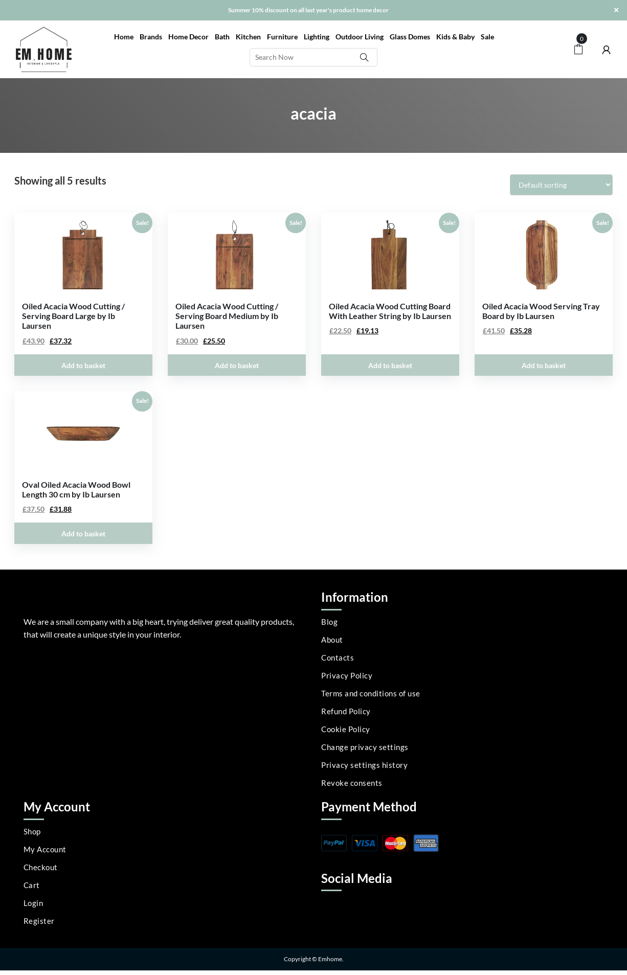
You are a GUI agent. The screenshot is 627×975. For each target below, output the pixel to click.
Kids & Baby (455, 36)
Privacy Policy (346, 675)
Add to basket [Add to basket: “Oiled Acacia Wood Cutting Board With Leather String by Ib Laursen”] (390, 365)
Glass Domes (410, 36)
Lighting (316, 36)
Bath (222, 36)
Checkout (41, 867)
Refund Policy (346, 711)
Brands (151, 36)
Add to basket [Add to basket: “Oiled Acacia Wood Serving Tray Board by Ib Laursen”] (544, 365)
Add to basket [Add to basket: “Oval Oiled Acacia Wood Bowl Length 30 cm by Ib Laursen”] (83, 533)
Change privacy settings (365, 747)
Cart (32, 885)
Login (33, 903)
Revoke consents (352, 782)
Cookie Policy (345, 729)
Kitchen (248, 36)
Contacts (337, 657)
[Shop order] (561, 184)
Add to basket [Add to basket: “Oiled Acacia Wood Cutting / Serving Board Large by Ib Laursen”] (83, 365)
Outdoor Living (359, 36)
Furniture (282, 36)
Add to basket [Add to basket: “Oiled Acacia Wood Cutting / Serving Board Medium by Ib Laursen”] (237, 365)
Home (123, 36)
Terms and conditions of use (370, 693)
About (332, 639)
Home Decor (188, 36)
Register (39, 920)
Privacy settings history (364, 764)
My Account (45, 849)
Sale (487, 36)
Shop (32, 831)
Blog (329, 621)
